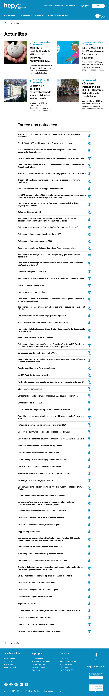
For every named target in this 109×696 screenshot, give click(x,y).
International (9, 664)
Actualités (59, 6)
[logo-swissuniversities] (96, 667)
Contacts (36, 670)
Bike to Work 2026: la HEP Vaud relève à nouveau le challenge (93, 52)
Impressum (62, 691)
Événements (48, 6)
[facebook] (6, 684)
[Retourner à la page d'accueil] (5, 23)
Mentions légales (24, 691)
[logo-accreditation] (96, 676)
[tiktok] (26, 684)
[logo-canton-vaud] (96, 656)
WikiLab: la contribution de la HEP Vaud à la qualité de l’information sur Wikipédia (40, 56)
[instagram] (11, 684)
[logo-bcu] (96, 688)
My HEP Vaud (10, 667)
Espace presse (38, 667)
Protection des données (44, 691)
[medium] (21, 684)
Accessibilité (9, 691)
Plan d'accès (37, 659)
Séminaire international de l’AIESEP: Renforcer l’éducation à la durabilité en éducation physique (93, 93)
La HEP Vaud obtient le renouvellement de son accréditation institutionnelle (40, 92)
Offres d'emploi (38, 664)
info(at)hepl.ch (66, 667)
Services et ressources (41, 661)
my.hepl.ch (85, 6)
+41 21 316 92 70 (66, 670)
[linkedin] (16, 684)
